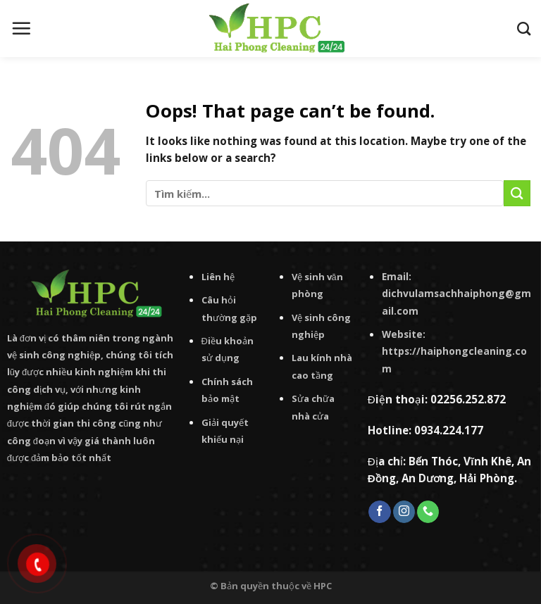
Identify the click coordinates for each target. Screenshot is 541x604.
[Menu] (21, 28)
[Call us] (428, 512)
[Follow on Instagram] (404, 512)
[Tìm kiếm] (523, 28)
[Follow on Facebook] (379, 512)
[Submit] (517, 193)
